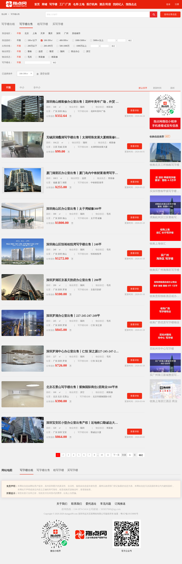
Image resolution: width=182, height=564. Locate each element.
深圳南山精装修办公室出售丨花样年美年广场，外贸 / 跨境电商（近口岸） (82, 101)
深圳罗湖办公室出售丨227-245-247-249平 (73, 315)
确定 (130, 40)
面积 (172, 88)
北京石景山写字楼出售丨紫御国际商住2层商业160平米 (82, 387)
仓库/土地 (78, 4)
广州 (66, 33)
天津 (42, 33)
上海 (35, 33)
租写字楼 (42, 24)
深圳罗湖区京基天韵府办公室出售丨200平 (73, 280)
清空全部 (45, 73)
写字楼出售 (15, 14)
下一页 (116, 455)
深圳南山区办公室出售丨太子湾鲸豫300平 (73, 208)
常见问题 (105, 504)
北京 (27, 33)
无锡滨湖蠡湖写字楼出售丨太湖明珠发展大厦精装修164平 (82, 137)
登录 (168, 4)
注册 (177, 4)
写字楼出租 (8, 24)
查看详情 (134, 110)
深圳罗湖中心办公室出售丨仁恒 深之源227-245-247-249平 (82, 351)
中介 (22, 87)
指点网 (4, 14)
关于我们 (62, 504)
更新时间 (157, 88)
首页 (37, 4)
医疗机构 (92, 4)
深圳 (58, 33)
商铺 (44, 4)
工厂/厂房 (65, 4)
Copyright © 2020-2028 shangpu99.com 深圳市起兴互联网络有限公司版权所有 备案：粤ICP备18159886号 (91, 514)
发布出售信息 (170, 14)
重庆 (50, 33)
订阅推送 (120, 504)
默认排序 (143, 88)
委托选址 (91, 504)
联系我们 (76, 504)
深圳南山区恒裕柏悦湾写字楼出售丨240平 (73, 244)
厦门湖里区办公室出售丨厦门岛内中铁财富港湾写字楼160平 (82, 173)
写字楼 (53, 4)
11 (108, 455)
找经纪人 (118, 4)
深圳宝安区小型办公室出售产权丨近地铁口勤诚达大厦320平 (82, 422)
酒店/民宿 (105, 4)
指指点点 (131, 4)
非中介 (37, 87)
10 (102, 455)
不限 (19, 33)
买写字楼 (58, 24)
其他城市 (76, 33)
